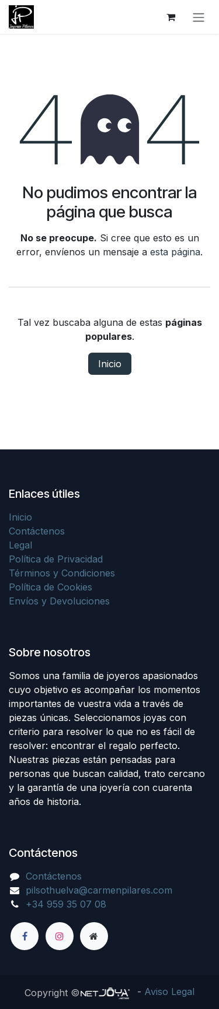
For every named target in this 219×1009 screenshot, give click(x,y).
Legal (20, 545)
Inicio (109, 364)
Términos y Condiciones (62, 573)
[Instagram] (60, 936)
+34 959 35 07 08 (66, 904)
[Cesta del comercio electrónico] (170, 17)
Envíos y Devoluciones (59, 601)
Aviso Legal (169, 991)
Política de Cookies (50, 587)
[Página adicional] (94, 936)
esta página (175, 252)
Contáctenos (37, 531)
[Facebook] (25, 936)
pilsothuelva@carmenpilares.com (99, 890)
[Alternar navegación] (198, 17)
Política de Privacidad (56, 559)
